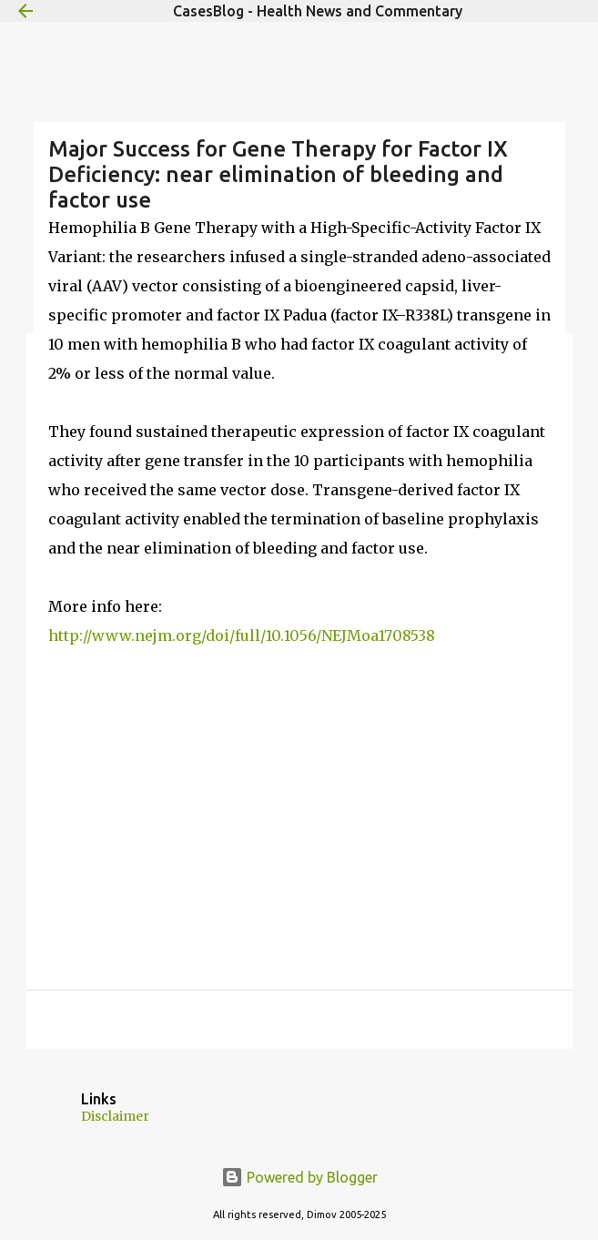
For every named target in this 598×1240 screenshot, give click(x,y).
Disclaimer (115, 1116)
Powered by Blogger (299, 1177)
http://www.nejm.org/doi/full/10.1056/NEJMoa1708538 (241, 635)
